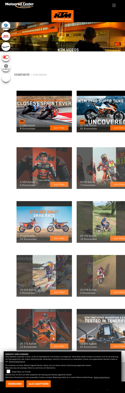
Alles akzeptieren (38, 383)
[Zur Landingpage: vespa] (5, 46)
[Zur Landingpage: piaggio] (5, 25)
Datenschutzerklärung (17, 362)
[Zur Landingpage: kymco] (5, 56)
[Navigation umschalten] (114, 5)
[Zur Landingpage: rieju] (5, 36)
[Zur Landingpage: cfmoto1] (5, 67)
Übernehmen (15, 383)
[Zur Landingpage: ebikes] (5, 77)
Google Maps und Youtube (21, 372)
